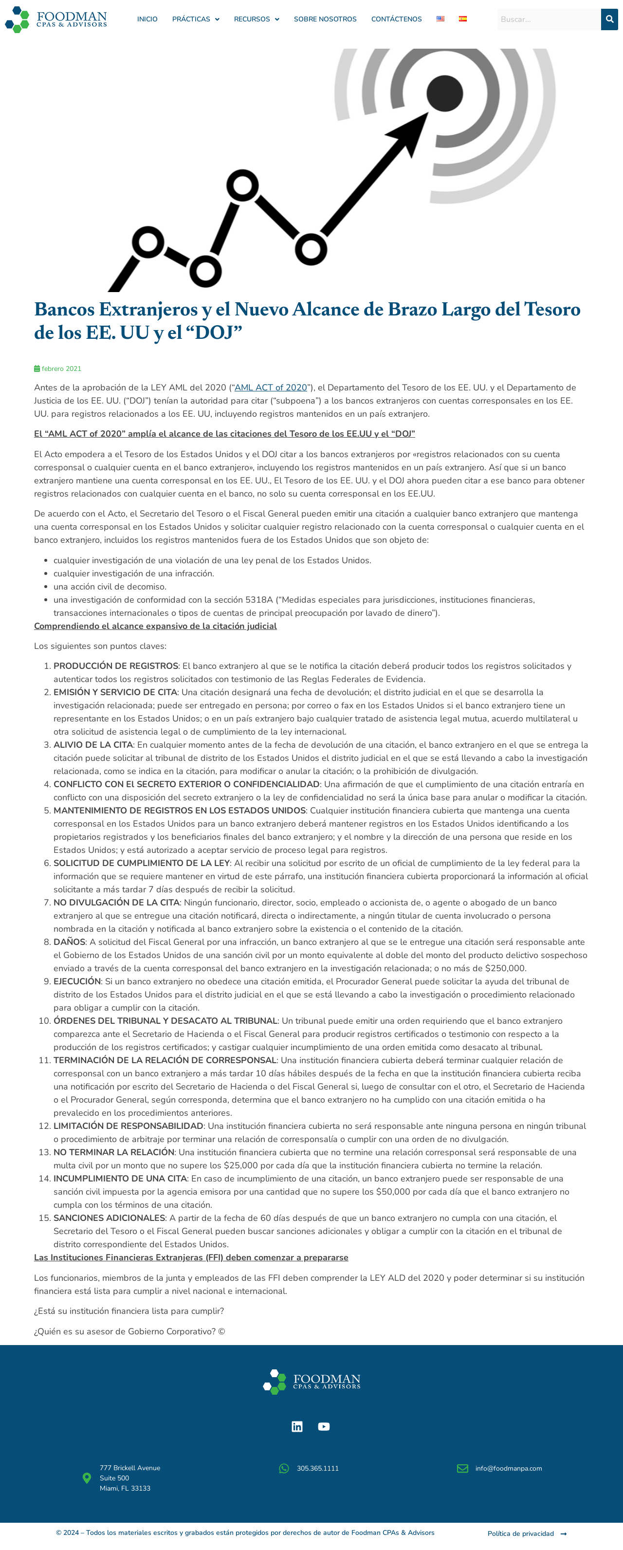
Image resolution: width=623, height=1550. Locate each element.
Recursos (256, 19)
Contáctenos (396, 19)
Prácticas (196, 19)
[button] (196, 19)
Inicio (147, 19)
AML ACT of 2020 (271, 387)
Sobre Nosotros (325, 19)
